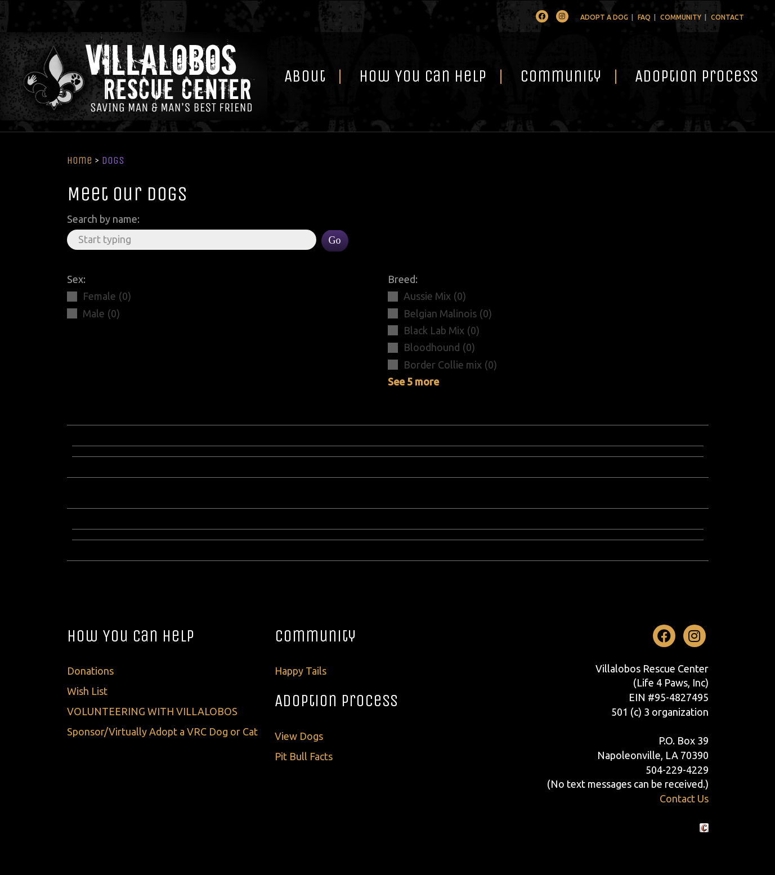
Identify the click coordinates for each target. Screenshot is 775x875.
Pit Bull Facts (304, 756)
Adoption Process (696, 76)
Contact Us (684, 798)
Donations (90, 670)
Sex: (76, 279)
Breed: (403, 279)
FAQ (644, 17)
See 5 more (413, 381)
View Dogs (299, 736)
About (304, 76)
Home (79, 160)
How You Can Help (422, 76)
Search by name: (103, 219)
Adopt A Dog (604, 17)
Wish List (87, 691)
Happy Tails (300, 670)
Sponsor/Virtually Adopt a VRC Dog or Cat (162, 731)
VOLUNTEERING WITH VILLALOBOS (152, 711)
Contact (727, 17)
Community (680, 17)
